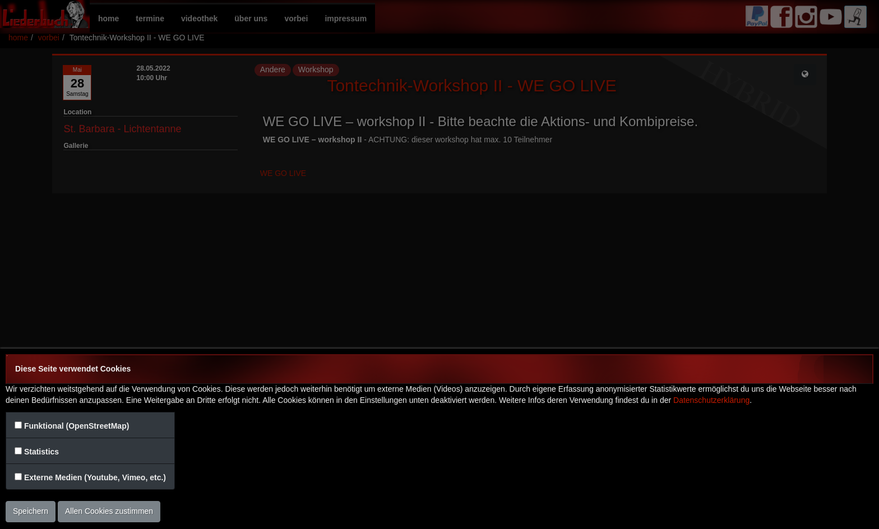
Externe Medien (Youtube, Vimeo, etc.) (95, 477)
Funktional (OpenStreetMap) (76, 425)
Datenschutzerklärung (711, 400)
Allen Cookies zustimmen (109, 511)
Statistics (41, 451)
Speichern (30, 511)
